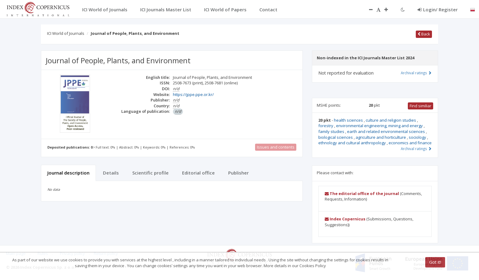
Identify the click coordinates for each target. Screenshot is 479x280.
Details (111, 173)
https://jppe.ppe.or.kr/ (193, 94)
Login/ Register (438, 9)
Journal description (68, 173)
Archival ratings (416, 72)
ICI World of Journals (65, 33)
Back (424, 34)
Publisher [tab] (238, 173)
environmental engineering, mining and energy (380, 125)
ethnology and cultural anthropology (352, 143)
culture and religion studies (391, 120)
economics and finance (410, 143)
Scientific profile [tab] (150, 173)
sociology (418, 137)
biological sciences (336, 137)
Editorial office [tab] (198, 173)
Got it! (435, 262)
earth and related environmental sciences (386, 131)
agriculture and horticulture (381, 137)
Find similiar (420, 106)
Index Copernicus (345, 219)
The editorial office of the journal (362, 193)
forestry (326, 125)
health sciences (349, 120)
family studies (331, 131)
